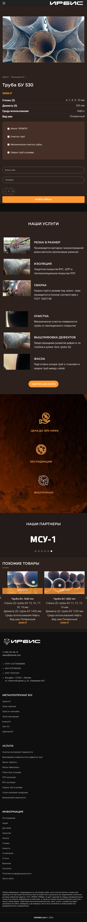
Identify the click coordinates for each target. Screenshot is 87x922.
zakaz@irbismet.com (11, 655)
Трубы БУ (6, 701)
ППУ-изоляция (9, 777)
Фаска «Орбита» (9, 762)
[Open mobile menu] (4, 3)
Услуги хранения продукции (15, 792)
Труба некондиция (10, 716)
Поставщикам (8, 818)
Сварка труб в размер (22, 152)
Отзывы (5, 843)
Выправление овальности (14, 798)
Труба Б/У (5, 77)
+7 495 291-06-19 (10, 652)
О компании (7, 853)
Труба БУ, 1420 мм (22, 598)
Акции (5, 823)
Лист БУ (6, 726)
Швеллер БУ (7, 732)
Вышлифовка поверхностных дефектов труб (22, 757)
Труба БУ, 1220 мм (64, 598)
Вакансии (6, 863)
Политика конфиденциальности (16, 874)
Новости (6, 848)
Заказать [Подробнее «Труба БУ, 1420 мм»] (22, 590)
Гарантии (6, 833)
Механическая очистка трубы (26, 144)
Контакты (6, 868)
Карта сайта (8, 878)
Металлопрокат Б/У (18, 77)
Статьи (5, 858)
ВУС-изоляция (8, 782)
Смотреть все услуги (43, 384)
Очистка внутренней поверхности (17, 752)
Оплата (5, 838)
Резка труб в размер (11, 772)
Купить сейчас (43, 199)
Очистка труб (18, 136)
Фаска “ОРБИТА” (19, 128)
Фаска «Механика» (10, 767)
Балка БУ (6, 722)
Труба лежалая (9, 706)
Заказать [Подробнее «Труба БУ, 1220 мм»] (64, 590)
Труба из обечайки (10, 711)
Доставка (6, 828)
